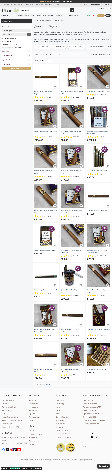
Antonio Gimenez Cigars (96, 46)
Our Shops (59, 427)
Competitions (49, 4)
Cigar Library (29, 4)
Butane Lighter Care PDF (91, 424)
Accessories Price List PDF (92, 407)
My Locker (32, 414)
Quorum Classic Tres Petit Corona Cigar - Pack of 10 (97, 251)
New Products (33, 438)
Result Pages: (39, 384)
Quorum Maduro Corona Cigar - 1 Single (70, 331)
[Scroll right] (110, 46)
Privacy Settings (34, 417)
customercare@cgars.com (11, 438)
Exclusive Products (35, 434)
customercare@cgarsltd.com (60, 42)
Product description (9, 38)
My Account (33, 400)
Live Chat (105, 466)
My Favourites (34, 407)
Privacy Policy (61, 420)
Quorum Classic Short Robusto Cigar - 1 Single (45, 212)
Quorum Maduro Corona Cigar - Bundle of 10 (98, 331)
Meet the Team (61, 424)
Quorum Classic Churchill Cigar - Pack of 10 (72, 93)
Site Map (32, 444)
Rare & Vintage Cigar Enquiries (12, 420)
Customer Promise (8, 424)
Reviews (59, 410)
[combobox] (16, 30)
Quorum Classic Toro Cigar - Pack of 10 (45, 250)
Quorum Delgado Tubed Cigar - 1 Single (45, 290)
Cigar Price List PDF (89, 400)
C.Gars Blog (39, 4)
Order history (33, 404)
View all (58, 54)
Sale (93, 16)
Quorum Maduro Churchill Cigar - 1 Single (97, 291)
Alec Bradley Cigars (76, 46)
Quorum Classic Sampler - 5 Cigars (97, 171)
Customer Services (8, 400)
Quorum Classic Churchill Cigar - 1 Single (44, 93)
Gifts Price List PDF (89, 417)
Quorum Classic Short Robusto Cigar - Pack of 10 (72, 212)
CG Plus (101, 16)
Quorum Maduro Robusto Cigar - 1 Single (44, 370)
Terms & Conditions (62, 417)
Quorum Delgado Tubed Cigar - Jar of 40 (72, 291)
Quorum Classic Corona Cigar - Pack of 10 (45, 132)
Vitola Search (33, 431)
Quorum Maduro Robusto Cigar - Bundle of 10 (70, 370)
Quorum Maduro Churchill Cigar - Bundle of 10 (44, 331)
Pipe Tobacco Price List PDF (92, 414)
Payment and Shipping (9, 407)
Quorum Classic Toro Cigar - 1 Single (97, 210)
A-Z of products (34, 441)
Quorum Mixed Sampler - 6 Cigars (97, 369)
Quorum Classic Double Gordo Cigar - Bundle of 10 (98, 132)
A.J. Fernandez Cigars (43, 46)
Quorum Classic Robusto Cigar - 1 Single (44, 172)
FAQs (3, 414)
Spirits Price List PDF (90, 404)
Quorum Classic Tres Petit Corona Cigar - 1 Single (71, 251)
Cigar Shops (5, 4)
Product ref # (7, 41)
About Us (59, 414)
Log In (31, 420)
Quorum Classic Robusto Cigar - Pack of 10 (72, 172)
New (88, 16)
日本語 (4, 427)
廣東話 (11, 427)
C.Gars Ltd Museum (62, 430)
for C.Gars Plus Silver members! (55, 1)
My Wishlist (33, 410)
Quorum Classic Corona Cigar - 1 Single (98, 91)
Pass (108, 16)
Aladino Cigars (60, 46)
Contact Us (5, 404)
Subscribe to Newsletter (64, 437)
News (58, 407)
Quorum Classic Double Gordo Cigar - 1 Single (72, 132)
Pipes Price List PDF (90, 410)
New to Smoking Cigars (10, 417)
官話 (17, 427)
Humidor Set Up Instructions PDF (94, 420)
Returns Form (6, 410)
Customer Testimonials (64, 434)
